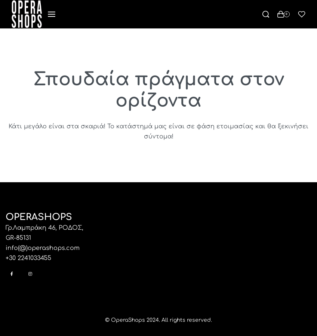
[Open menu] (51, 14)
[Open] (302, 14)
